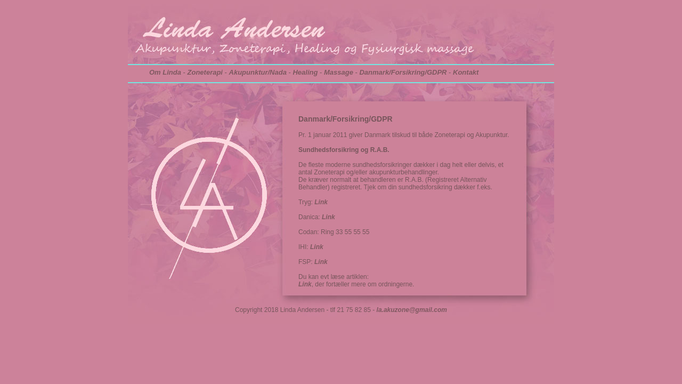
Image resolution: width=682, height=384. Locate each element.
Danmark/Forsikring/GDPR (402, 72)
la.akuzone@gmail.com (412, 310)
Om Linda (165, 72)
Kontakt (465, 72)
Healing (305, 72)
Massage (338, 72)
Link (321, 202)
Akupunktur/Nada (258, 72)
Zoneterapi (205, 72)
